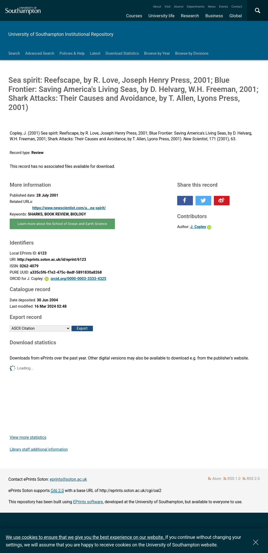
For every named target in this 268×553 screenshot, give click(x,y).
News (211, 6)
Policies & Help (72, 53)
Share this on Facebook (185, 200)
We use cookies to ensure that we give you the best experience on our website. (85, 537)
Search (14, 53)
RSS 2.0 (253, 479)
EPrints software (88, 501)
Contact (236, 6)
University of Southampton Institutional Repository (60, 34)
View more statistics (28, 437)
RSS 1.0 (234, 479)
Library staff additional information (39, 449)
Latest (95, 53)
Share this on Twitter (203, 200)
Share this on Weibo (222, 200)
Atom (216, 479)
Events (223, 6)
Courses (134, 15)
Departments (196, 6)
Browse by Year (157, 53)
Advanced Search (39, 53)
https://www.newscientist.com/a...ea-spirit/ (69, 208)
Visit (168, 6)
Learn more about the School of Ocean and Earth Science (62, 224)
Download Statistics (122, 53)
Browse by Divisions (192, 53)
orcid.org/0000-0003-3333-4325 (78, 278)
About (157, 6)
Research (190, 15)
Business (214, 15)
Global (235, 15)
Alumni (178, 6)
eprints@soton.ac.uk (68, 479)
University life (161, 15)
